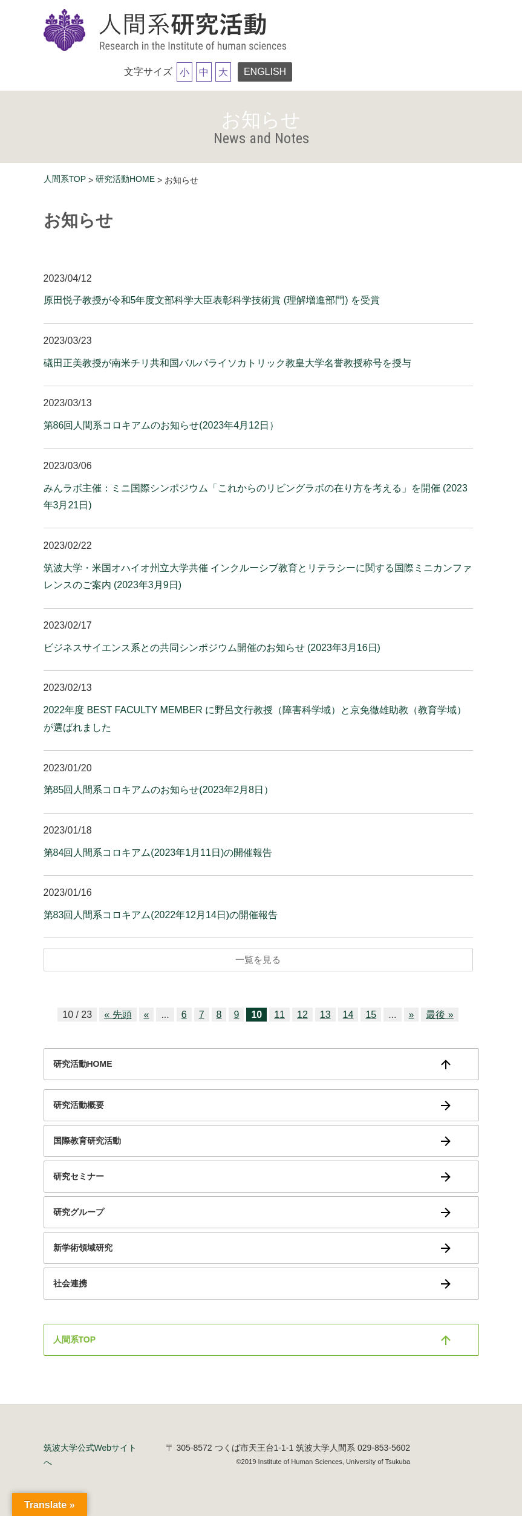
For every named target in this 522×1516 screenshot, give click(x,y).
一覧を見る (258, 959)
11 (279, 1014)
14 (348, 1014)
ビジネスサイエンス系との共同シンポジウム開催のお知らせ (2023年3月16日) (212, 648)
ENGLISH (265, 71)
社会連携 (70, 1283)
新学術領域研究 (83, 1247)
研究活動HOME (125, 179)
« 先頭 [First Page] (117, 1014)
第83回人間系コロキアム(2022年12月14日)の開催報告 (161, 915)
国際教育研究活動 (87, 1140)
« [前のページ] (146, 1014)
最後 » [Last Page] (439, 1014)
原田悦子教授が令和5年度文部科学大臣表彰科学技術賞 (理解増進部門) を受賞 (212, 300)
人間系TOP (65, 179)
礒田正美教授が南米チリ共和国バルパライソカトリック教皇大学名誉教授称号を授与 (227, 363)
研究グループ (78, 1212)
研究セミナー (78, 1176)
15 (370, 1014)
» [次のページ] (411, 1014)
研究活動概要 (78, 1105)
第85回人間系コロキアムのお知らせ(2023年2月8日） (159, 790)
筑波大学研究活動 (168, 31)
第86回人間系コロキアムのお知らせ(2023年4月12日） (161, 425)
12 (302, 1014)
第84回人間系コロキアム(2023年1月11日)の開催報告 (158, 852)
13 (325, 1014)
